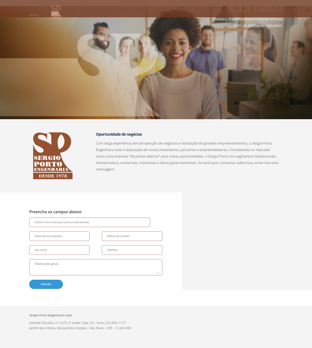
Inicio (34, 15)
